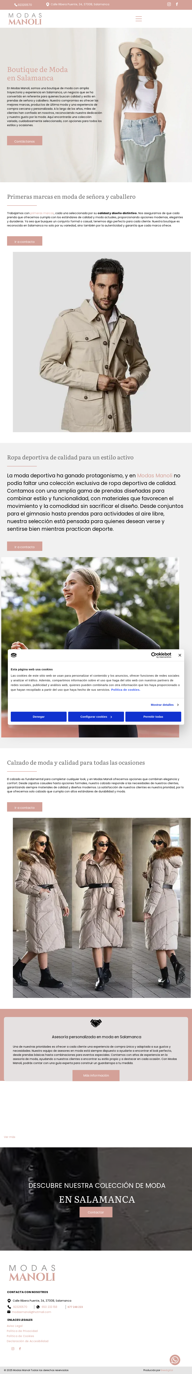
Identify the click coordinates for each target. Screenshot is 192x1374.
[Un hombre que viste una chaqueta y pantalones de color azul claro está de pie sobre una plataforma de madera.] (27, 1111)
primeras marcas (42, 213)
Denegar (38, 716)
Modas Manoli (154, 475)
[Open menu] (139, 19)
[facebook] (177, 5)
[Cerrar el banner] (179, 655)
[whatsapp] (175, 1360)
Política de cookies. (125, 689)
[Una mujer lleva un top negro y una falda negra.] (73, 1111)
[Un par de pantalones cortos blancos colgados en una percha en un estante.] (119, 1111)
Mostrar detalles (162, 704)
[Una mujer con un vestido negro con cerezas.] (165, 1111)
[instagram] (169, 5)
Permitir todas (153, 716)
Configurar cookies (96, 716)
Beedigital (167, 1370)
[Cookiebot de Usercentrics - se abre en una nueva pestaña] (154, 655)
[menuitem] (15, 1325)
